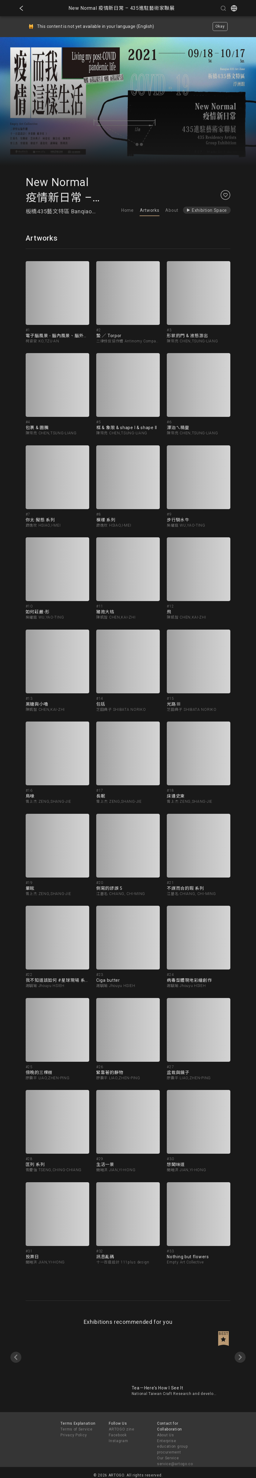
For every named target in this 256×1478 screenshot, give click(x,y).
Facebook (118, 1435)
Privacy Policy (73, 1435)
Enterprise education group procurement (172, 1447)
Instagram (118, 1441)
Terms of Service (76, 1429)
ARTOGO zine (121, 1429)
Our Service (168, 1458)
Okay (220, 26)
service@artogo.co (175, 1464)
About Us (165, 1435)
